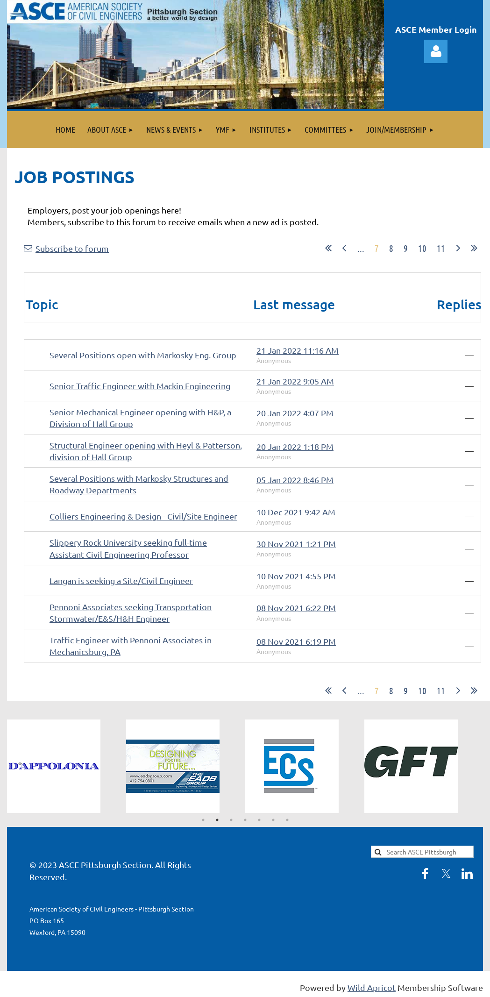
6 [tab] (273, 820)
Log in (435, 51)
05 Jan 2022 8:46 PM (295, 479)
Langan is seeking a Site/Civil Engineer (121, 580)
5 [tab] (259, 820)
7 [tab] (287, 820)
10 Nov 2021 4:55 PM (296, 576)
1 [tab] (203, 820)
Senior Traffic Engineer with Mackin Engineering (140, 386)
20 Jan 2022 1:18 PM (295, 446)
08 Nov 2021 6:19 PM (296, 641)
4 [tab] (245, 820)
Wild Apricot (372, 987)
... (360, 248)
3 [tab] (231, 820)
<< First (328, 248)
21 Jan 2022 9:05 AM (295, 381)
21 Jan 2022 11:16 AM (297, 350)
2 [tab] (217, 820)
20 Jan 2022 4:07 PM (295, 413)
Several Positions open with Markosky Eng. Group (143, 355)
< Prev (344, 248)
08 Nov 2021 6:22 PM (296, 607)
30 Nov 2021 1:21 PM (296, 543)
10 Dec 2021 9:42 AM (295, 512)
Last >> (474, 248)
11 (441, 248)
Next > (458, 248)
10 (422, 248)
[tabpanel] (66, 766)
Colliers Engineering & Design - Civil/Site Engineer (143, 516)
